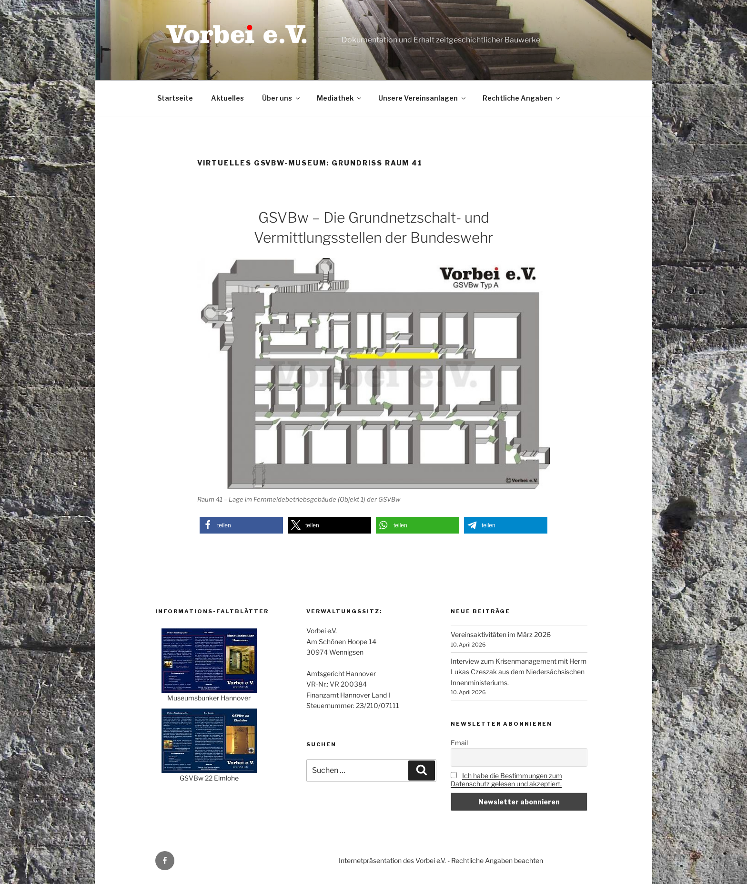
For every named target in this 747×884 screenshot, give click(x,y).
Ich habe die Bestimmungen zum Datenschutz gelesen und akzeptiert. (506, 779)
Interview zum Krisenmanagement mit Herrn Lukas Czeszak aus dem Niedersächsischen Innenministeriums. (518, 672)
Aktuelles (227, 98)
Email (459, 743)
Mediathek (340, 98)
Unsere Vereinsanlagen (422, 98)
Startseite (175, 98)
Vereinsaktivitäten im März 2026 (501, 634)
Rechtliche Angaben (522, 98)
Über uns (281, 98)
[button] (241, 525)
